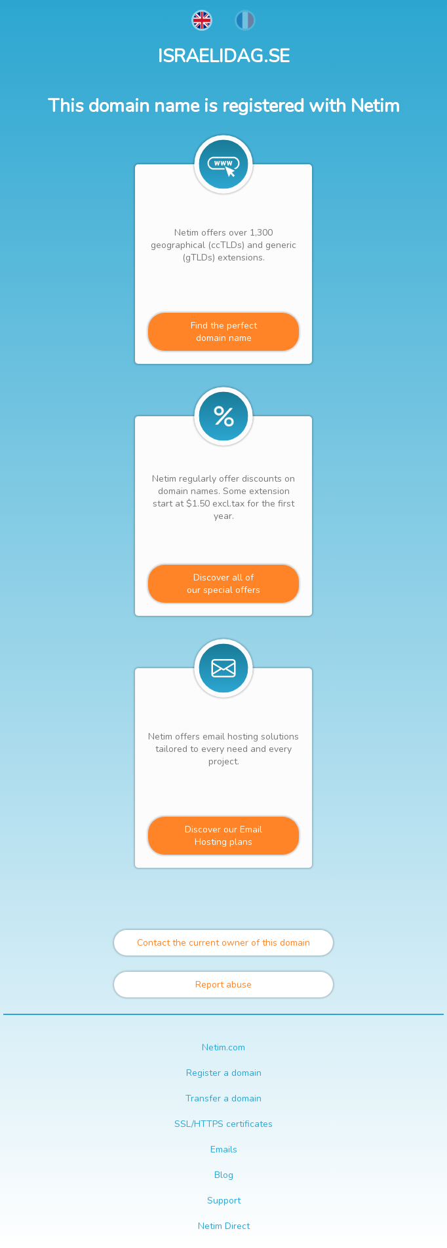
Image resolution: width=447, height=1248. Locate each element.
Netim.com (223, 1047)
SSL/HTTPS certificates (223, 1124)
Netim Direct (224, 1226)
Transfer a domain (223, 1098)
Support (224, 1200)
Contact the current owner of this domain (223, 942)
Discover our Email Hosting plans (223, 835)
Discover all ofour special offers (223, 583)
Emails (223, 1149)
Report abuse (223, 984)
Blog (223, 1175)
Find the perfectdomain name (224, 331)
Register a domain (224, 1073)
